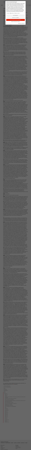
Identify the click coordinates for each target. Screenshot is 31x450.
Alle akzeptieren (15, 15)
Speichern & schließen (15, 17)
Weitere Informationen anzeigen (15, 21)
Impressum (19, 23)
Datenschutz (23, 23)
